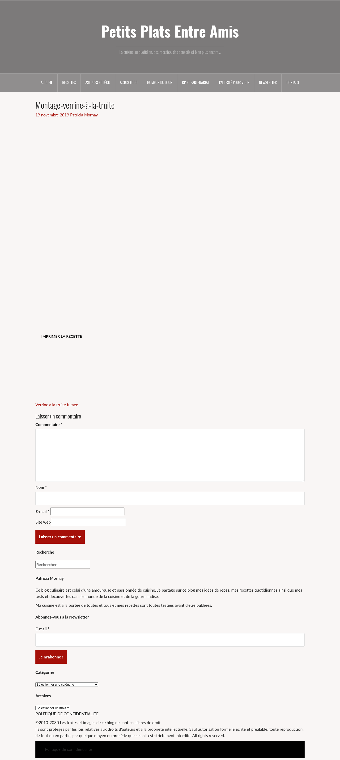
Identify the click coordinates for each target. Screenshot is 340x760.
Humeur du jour (159, 82)
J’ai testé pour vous (234, 82)
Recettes (69, 82)
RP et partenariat (195, 82)
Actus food (129, 82)
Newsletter (268, 82)
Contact (292, 82)
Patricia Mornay (84, 114)
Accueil (47, 82)
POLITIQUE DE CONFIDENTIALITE (66, 713)
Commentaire (48, 424)
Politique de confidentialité (68, 749)
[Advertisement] (170, 153)
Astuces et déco (97, 82)
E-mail (42, 511)
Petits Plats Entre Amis (170, 31)
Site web (43, 522)
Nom (41, 487)
